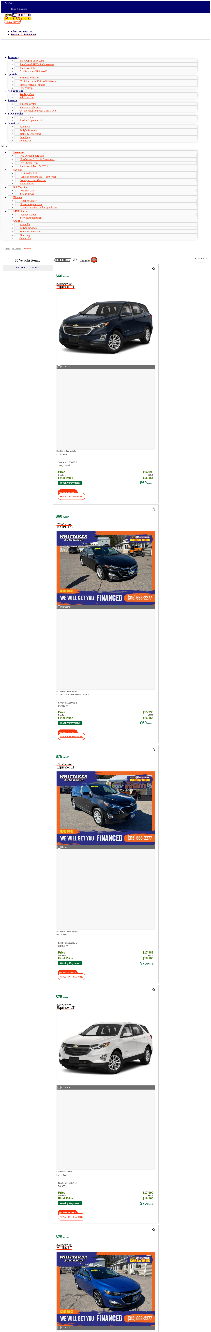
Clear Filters (201, 258)
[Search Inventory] (31, 1139)
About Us (13, 123)
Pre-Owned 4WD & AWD (33, 71)
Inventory (13, 57)
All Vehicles (16, 249)
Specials (12, 74)
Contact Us (25, 140)
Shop (4, 965)
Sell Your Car (26, 97)
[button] (12, 22)
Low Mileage (26, 88)
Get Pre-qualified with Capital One (37, 110)
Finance (12, 100)
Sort (75, 260)
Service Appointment (30, 120)
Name (13, 1310)
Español (8, 3)
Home (7, 249)
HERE (189, 1078)
